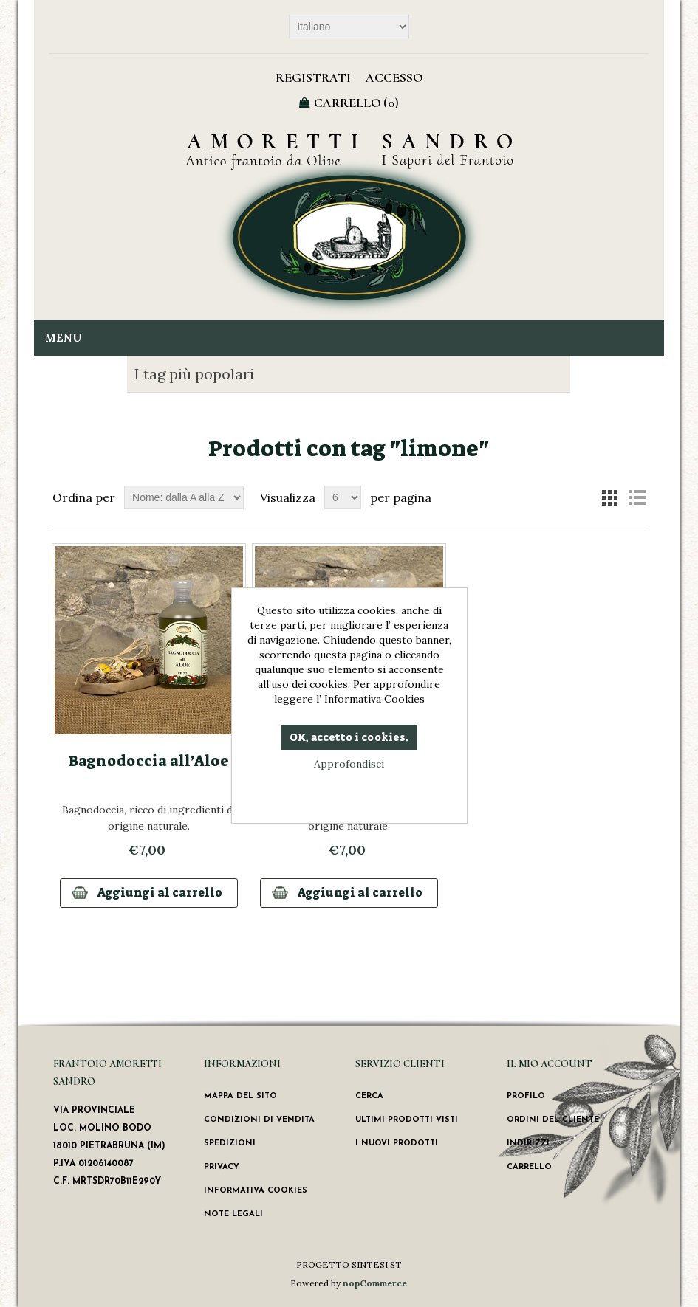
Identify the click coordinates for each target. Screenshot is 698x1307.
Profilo (526, 1096)
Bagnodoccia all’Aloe (149, 761)
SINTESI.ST (377, 1264)
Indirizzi (528, 1143)
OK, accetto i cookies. (349, 737)
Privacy (221, 1167)
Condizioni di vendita (259, 1120)
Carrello (529, 1167)
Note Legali (233, 1214)
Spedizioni (230, 1143)
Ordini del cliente (553, 1120)
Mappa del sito (240, 1096)
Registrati (313, 77)
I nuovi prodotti (396, 1143)
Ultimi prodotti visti (406, 1120)
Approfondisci (349, 763)
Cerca (369, 1096)
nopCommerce (375, 1283)
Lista (637, 497)
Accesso (394, 77)
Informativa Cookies (255, 1191)
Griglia (610, 497)
